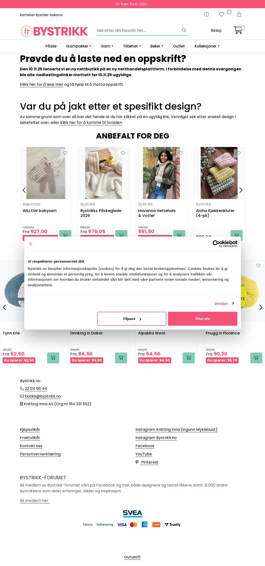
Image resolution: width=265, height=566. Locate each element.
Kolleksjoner (205, 46)
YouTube (144, 454)
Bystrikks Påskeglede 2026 (100, 213)
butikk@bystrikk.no (43, 396)
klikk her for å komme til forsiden (91, 122)
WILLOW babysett (40, 210)
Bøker (155, 46)
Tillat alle (202, 319)
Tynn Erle (11, 333)
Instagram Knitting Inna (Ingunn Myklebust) (177, 429)
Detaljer (221, 303)
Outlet (179, 46)
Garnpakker (77, 46)
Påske (51, 46)
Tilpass (132, 319)
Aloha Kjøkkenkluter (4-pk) (215, 213)
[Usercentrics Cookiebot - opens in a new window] (216, 243)
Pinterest (147, 462)
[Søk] (139, 30)
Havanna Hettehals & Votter (157, 213)
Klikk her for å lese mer (41, 84)
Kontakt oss (31, 446)
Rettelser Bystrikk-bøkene (41, 15)
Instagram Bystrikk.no (156, 437)
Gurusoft (132, 557)
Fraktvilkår (30, 437)
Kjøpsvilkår (30, 429)
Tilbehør (130, 46)
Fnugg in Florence (223, 333)
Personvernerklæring (40, 454)
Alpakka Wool (151, 333)
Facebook (145, 446)
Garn (105, 46)
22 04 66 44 (36, 388)
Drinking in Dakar (86, 333)
